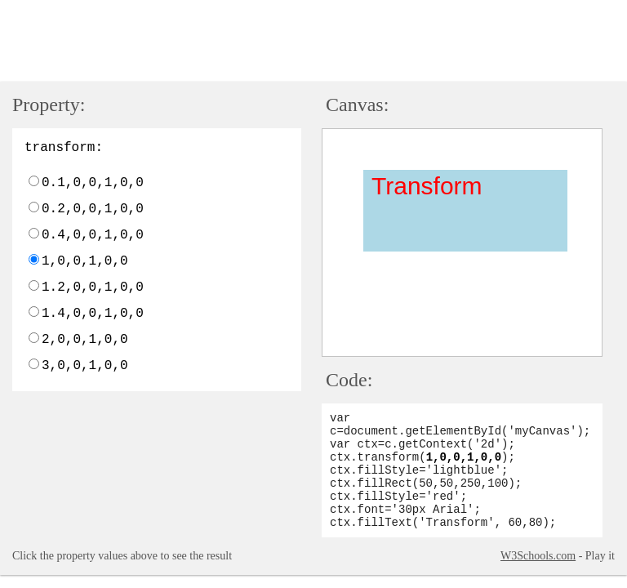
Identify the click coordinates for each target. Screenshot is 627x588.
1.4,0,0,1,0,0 (93, 313)
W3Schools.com (538, 556)
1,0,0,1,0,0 (85, 261)
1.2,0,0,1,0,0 (93, 287)
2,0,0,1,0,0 (85, 339)
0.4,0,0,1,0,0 (93, 235)
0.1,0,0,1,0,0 (93, 183)
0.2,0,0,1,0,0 (93, 209)
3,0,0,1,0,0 (85, 366)
